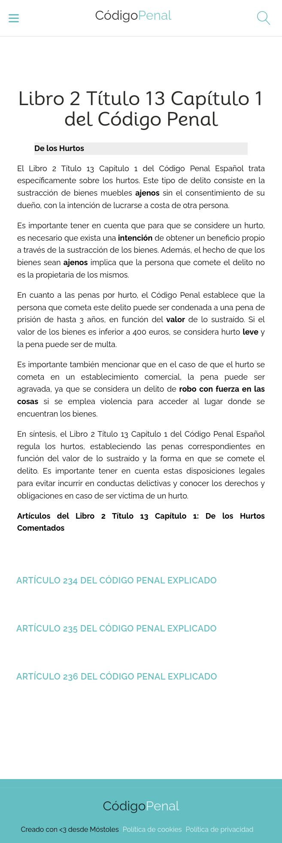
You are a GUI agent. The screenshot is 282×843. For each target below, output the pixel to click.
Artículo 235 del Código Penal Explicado (116, 628)
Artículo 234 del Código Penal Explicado (116, 580)
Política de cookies (152, 829)
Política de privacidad (220, 829)
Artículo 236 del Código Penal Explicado (116, 676)
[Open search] (260, 18)
